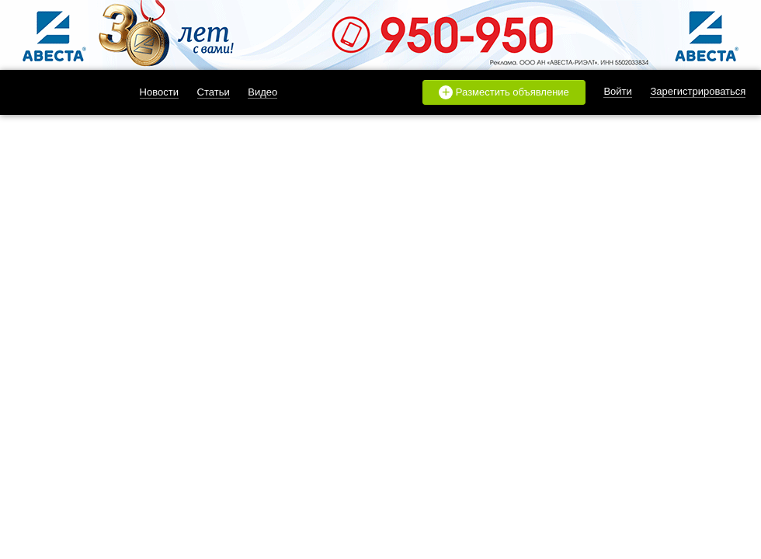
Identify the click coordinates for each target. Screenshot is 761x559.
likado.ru (58, 92)
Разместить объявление (504, 92)
